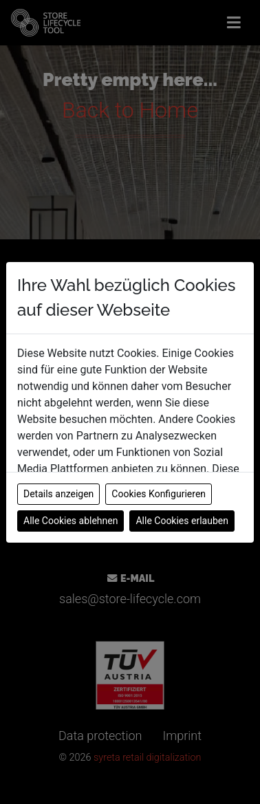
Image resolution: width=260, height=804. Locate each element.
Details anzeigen (58, 493)
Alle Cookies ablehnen (70, 520)
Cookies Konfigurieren (158, 493)
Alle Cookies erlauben (182, 520)
